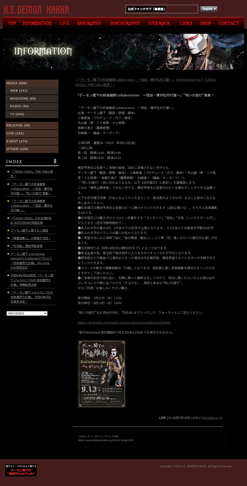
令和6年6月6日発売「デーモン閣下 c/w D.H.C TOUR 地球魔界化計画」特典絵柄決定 (32, 279)
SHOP (206, 23)
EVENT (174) (17, 141)
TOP (11, 23)
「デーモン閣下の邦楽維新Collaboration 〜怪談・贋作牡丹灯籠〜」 (32, 205)
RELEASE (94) (18, 125)
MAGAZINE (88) (23, 98)
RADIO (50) (19, 106)
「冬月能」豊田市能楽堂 (26, 246)
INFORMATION (37, 23)
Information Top (189, 79)
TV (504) (17, 114)
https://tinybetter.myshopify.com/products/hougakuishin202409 (124, 322)
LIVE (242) (15, 133)
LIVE (65, 23)
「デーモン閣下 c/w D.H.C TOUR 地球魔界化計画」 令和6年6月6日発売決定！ (32, 296)
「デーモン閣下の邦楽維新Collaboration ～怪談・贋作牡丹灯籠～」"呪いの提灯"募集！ (32, 188)
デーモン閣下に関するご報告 (29, 230)
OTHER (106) (17, 149)
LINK (186, 23)
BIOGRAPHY (90, 23)
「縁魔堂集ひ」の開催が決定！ (31, 238)
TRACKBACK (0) (211, 417)
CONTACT (229, 23)
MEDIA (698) (17, 83)
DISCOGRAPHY (125, 23)
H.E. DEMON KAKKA (38, 9)
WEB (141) (19, 90)
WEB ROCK (159, 23)
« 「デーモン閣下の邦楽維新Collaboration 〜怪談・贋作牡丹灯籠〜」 (125, 79)
